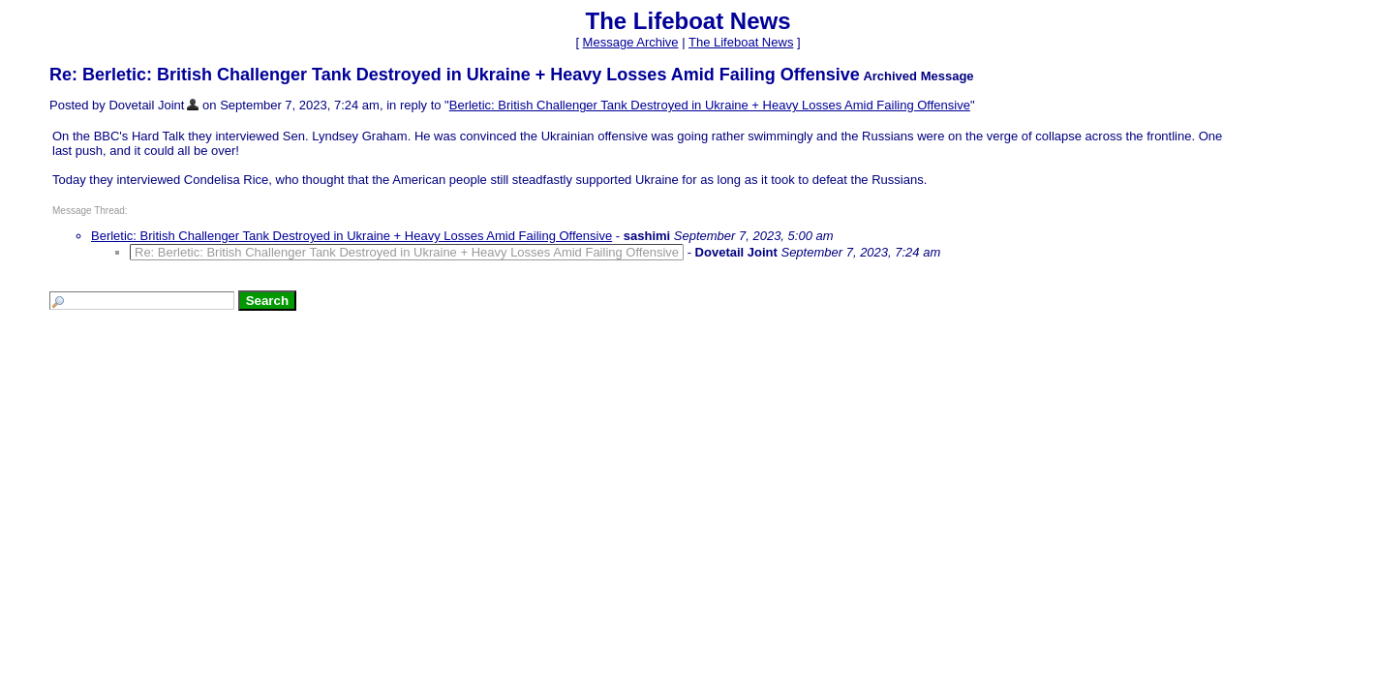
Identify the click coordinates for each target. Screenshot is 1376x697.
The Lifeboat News (740, 42)
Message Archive (631, 42)
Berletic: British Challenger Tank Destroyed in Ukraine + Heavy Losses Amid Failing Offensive (709, 105)
